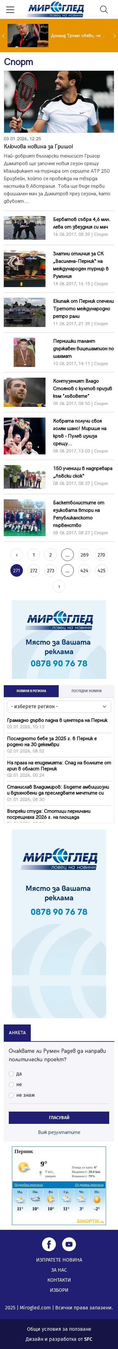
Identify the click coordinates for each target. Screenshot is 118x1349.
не (19, 1084)
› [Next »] (59, 586)
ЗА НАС (59, 1270)
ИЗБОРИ (59, 1290)
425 (101, 571)
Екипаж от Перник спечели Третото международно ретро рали (83, 308)
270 (101, 555)
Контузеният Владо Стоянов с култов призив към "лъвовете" (82, 388)
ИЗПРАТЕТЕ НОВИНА (59, 1260)
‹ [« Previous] (17, 555)
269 (84, 555)
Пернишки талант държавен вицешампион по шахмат (83, 348)
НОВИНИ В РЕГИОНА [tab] (31, 691)
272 (33, 571)
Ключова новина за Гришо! (38, 146)
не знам (25, 1095)
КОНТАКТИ (59, 1280)
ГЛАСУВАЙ (59, 1117)
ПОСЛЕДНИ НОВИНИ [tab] (87, 691)
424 (84, 571)
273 (50, 571)
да (19, 1074)
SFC (88, 1339)
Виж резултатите (59, 1132)
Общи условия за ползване (59, 1329)
